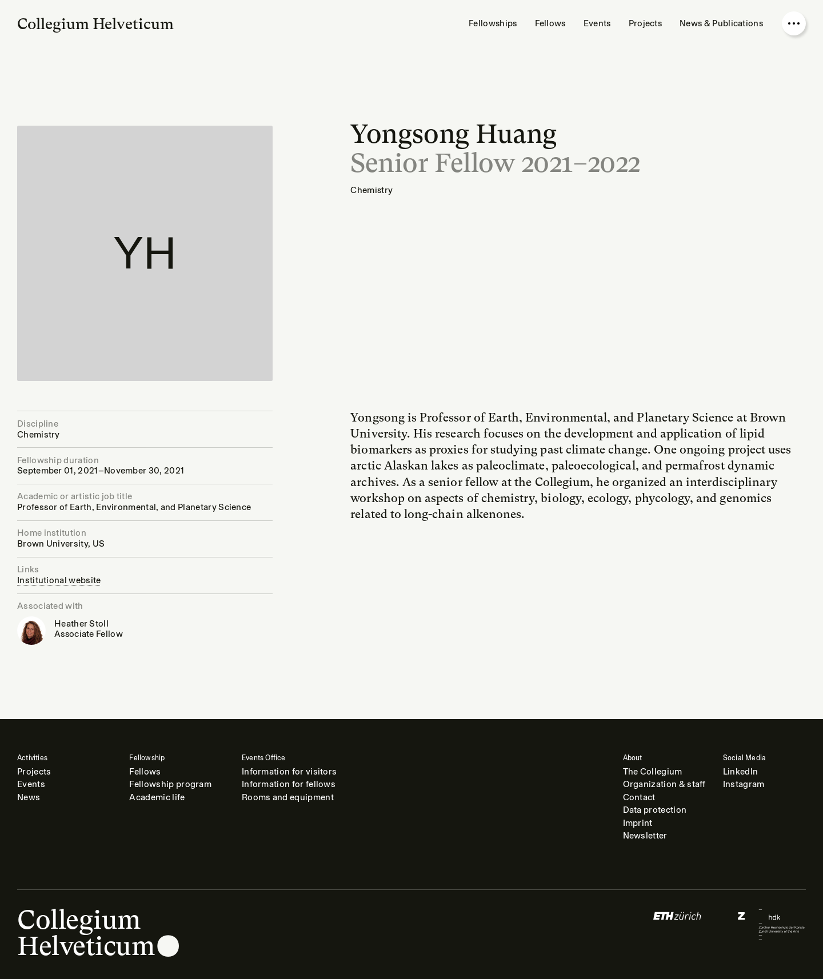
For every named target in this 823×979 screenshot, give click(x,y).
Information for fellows (288, 784)
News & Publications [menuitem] (721, 23)
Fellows (145, 771)
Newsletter (645, 835)
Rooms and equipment (288, 797)
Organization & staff (664, 784)
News (28, 797)
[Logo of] (677, 924)
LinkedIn (740, 771)
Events (31, 784)
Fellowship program (170, 784)
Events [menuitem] (597, 23)
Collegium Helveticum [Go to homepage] (95, 24)
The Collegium (652, 771)
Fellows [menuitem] (550, 23)
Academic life (157, 797)
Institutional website (59, 580)
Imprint (638, 823)
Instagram (744, 784)
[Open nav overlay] (794, 23)
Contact (639, 797)
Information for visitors (289, 771)
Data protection (655, 810)
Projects (34, 771)
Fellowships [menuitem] (493, 23)
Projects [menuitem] (645, 23)
